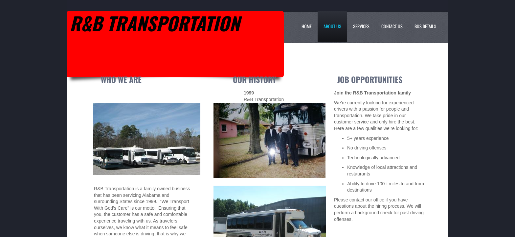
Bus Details (425, 26)
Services (361, 26)
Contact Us (392, 26)
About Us (332, 26)
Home (307, 26)
